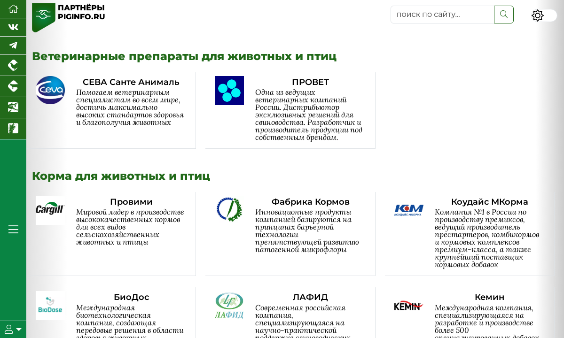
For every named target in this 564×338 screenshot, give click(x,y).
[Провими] (115, 234)
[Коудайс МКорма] (474, 234)
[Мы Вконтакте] (13, 27)
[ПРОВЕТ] (294, 110)
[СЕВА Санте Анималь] (115, 110)
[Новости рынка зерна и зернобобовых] (13, 128)
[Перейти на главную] (13, 9)
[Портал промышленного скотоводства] (13, 86)
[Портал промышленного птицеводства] (13, 65)
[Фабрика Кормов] (294, 234)
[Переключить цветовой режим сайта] (544, 15)
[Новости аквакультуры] (13, 107)
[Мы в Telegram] (13, 46)
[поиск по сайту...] (442, 14)
